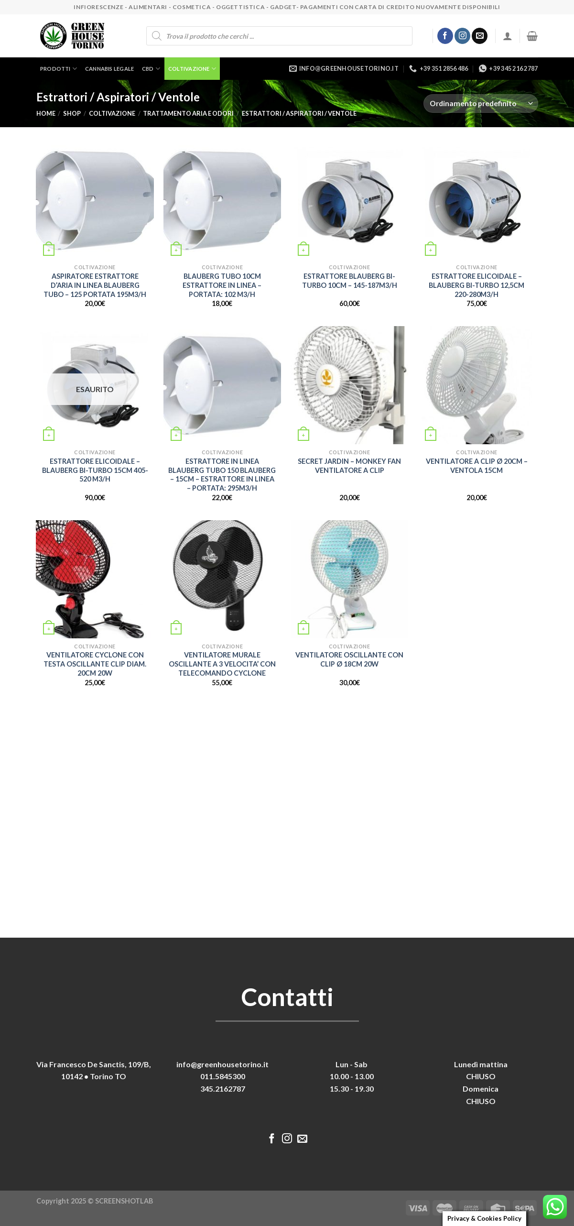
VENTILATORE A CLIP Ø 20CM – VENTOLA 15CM (477, 465)
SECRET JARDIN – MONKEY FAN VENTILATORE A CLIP (349, 465)
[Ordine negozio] (480, 103)
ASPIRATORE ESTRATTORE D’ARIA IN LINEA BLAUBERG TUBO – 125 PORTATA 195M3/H (94, 285)
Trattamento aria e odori (188, 113)
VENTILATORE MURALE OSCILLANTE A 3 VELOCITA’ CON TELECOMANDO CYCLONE (222, 664)
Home (45, 113)
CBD (151, 68)
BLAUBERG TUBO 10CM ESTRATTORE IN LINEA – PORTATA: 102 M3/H (222, 285)
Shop (72, 113)
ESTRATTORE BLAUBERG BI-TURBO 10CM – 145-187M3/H (349, 280)
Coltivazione (192, 68)
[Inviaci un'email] (479, 36)
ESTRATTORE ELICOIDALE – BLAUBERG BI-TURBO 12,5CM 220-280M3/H (476, 285)
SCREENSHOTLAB (124, 1201)
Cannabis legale (109, 69)
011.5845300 (222, 1076)
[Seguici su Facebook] (445, 36)
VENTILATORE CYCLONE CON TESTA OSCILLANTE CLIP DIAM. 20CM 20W (94, 664)
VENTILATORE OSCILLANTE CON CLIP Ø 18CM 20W (349, 659)
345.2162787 (222, 1088)
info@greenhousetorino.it (222, 1064)
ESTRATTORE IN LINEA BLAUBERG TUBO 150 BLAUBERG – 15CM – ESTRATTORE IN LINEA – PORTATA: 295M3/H (222, 474)
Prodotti (58, 68)
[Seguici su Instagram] (462, 36)
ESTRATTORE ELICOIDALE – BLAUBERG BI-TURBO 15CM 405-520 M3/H (95, 470)
